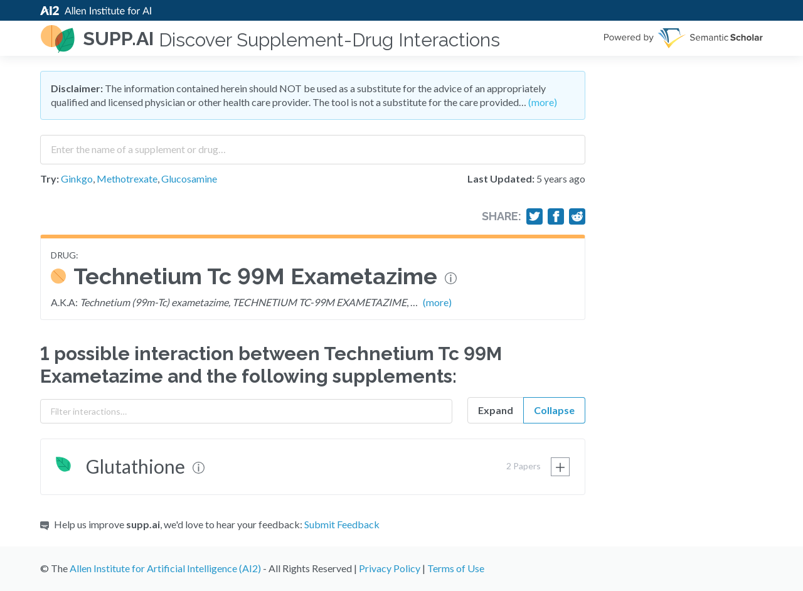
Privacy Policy (389, 568)
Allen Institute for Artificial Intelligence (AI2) (165, 568)
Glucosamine (189, 178)
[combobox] (312, 145)
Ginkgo (77, 178)
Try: (49, 178)
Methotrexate (127, 178)
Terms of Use (455, 568)
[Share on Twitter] (534, 216)
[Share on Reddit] (577, 216)
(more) (542, 102)
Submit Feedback (342, 524)
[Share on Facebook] (555, 216)
